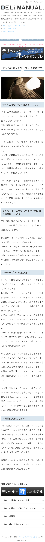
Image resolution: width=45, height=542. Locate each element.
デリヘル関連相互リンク (9, 28)
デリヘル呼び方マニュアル (28, 537)
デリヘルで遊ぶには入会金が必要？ (33, 39)
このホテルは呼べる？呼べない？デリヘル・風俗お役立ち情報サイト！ (22, 45)
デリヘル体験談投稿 (8, 31)
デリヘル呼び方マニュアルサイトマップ (14, 26)
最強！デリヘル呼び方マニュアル (35, 2)
